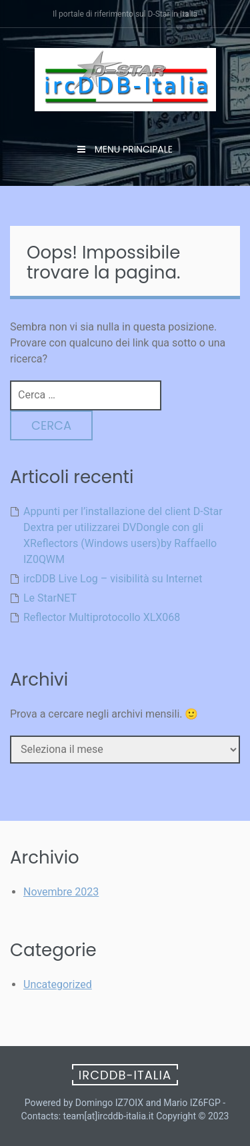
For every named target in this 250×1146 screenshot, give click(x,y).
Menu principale (132, 149)
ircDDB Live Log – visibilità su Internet (113, 578)
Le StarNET (50, 598)
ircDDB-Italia (125, 1075)
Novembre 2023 (61, 891)
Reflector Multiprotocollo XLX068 (101, 617)
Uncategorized (57, 984)
